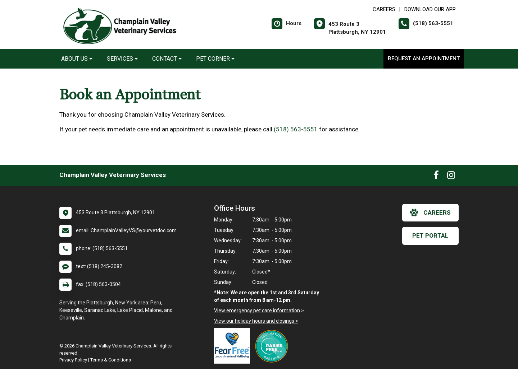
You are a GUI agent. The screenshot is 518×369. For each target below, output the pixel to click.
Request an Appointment (424, 58)
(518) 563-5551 (296, 129)
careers (430, 212)
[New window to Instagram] (451, 176)
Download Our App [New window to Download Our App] (430, 9)
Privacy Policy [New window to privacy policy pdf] (73, 360)
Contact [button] (167, 58)
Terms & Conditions (110, 360)
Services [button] (122, 58)
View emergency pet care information (257, 310)
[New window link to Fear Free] (234, 346)
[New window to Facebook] (436, 176)
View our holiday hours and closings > (256, 321)
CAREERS (384, 9)
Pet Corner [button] (215, 58)
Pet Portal (430, 235)
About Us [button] (76, 58)
